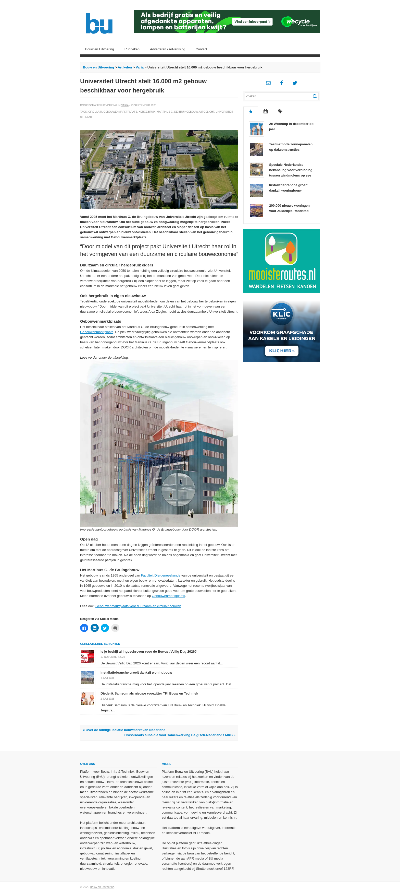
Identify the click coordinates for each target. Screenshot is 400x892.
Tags (280, 111)
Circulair (95, 111)
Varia (140, 67)
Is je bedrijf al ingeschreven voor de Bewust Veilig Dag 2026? (149, 651)
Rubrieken (132, 49)
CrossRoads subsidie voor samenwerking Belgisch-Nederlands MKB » (179, 735)
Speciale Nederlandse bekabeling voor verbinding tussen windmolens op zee (290, 170)
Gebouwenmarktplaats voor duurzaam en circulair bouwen (138, 606)
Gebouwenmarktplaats (120, 111)
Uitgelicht (206, 111)
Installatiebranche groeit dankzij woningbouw (136, 672)
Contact (201, 49)
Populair (251, 111)
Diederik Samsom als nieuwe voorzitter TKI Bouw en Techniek (149, 693)
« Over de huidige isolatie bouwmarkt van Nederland (124, 730)
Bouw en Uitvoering (99, 49)
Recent (266, 111)
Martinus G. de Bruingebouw (177, 111)
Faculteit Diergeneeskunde (161, 575)
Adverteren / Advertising (167, 49)
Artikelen (125, 67)
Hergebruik (147, 111)
